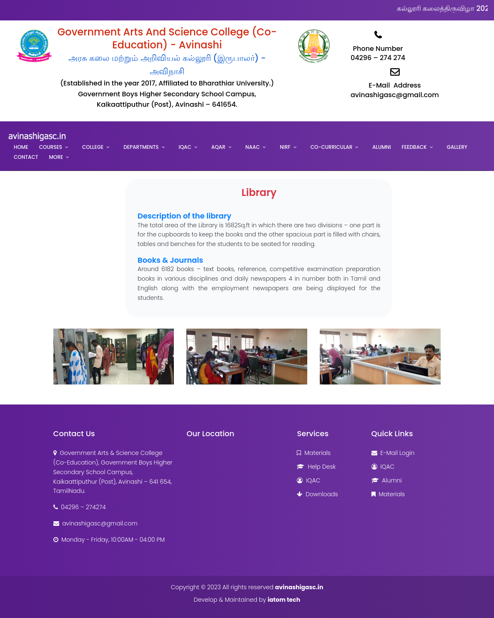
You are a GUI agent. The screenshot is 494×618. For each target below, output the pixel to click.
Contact (26, 157)
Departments (140, 147)
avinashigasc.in (299, 587)
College (92, 147)
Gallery (457, 147)
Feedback (414, 147)
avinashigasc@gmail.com (95, 523)
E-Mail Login (393, 453)
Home (21, 147)
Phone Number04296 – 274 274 (378, 44)
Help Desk (316, 466)
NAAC (253, 147)
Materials (314, 453)
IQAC (185, 147)
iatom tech (284, 599)
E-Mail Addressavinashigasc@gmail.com (395, 81)
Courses (50, 147)
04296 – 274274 (79, 507)
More (56, 157)
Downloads (317, 494)
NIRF (285, 147)
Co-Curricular (331, 147)
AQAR (218, 147)
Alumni (381, 147)
